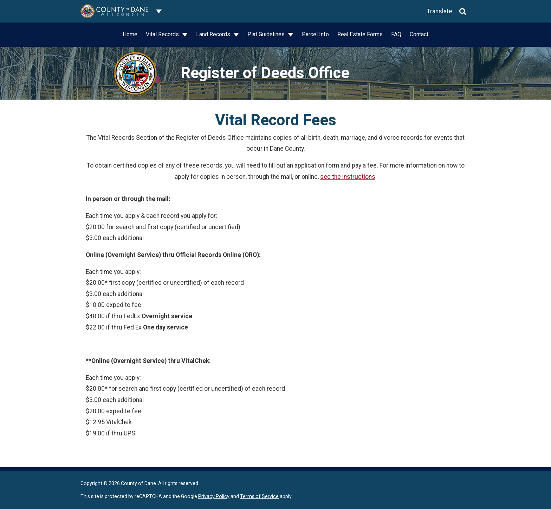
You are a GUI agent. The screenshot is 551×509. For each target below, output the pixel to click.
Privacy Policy (213, 496)
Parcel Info (315, 34)
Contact (419, 34)
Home (130, 34)
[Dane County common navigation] (158, 11)
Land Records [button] (214, 34)
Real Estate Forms (360, 34)
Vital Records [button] (163, 34)
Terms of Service (259, 496)
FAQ (396, 34)
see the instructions (347, 176)
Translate (439, 11)
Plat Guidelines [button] (266, 34)
